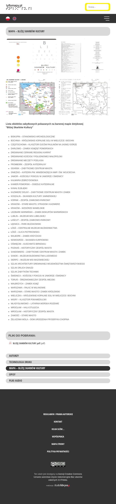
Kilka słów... (58, 429)
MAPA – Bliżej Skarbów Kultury (27, 368)
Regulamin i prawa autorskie (58, 414)
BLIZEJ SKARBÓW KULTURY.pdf (29, 343)
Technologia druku (20, 362)
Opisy (12, 374)
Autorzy (14, 356)
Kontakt (58, 421)
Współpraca (58, 436)
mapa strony (58, 444)
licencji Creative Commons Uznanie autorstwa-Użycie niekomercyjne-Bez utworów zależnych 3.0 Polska (58, 477)
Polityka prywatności (58, 451)
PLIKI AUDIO (15, 380)
